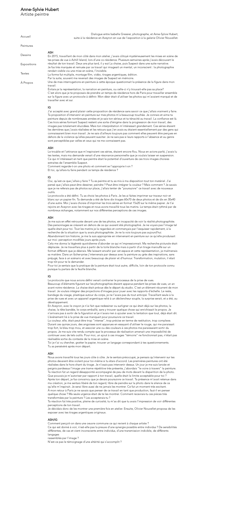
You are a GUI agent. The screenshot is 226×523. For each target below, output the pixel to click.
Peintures (27, 45)
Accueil (26, 36)
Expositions (28, 64)
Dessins (26, 55)
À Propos (27, 82)
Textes (25, 73)
